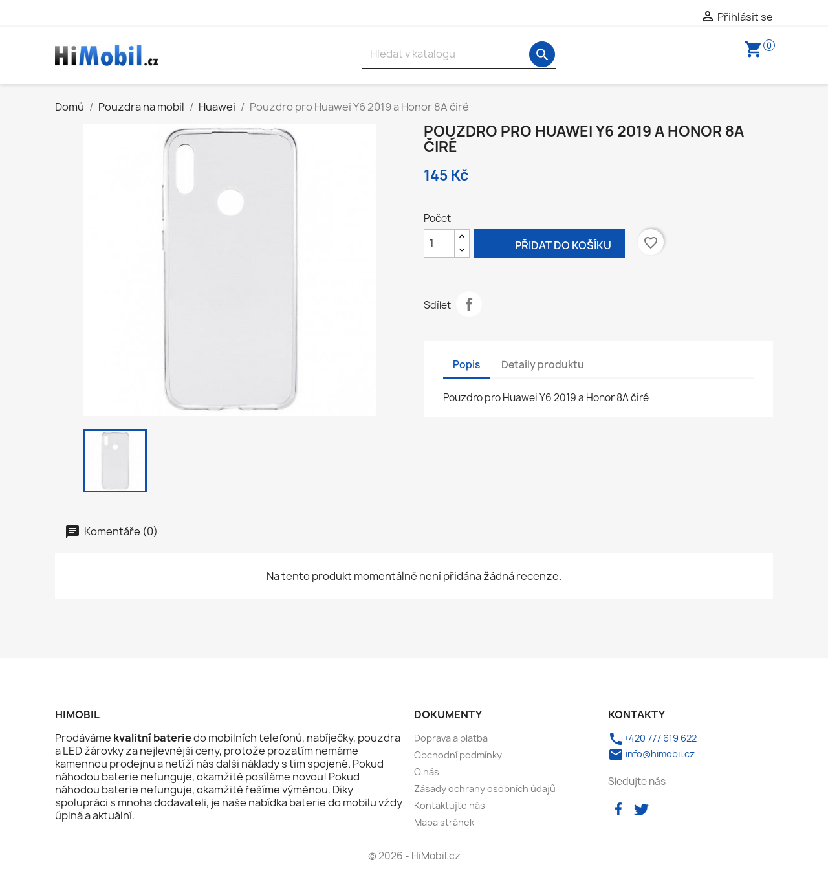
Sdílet (469, 304)
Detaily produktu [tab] (542, 364)
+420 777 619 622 (652, 738)
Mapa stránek (444, 822)
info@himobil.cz (651, 753)
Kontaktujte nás (449, 805)
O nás (426, 772)
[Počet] (439, 243)
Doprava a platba (451, 738)
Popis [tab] (466, 364)
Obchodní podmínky (458, 755)
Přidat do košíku (549, 244)
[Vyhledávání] (459, 54)
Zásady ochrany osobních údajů (485, 788)
